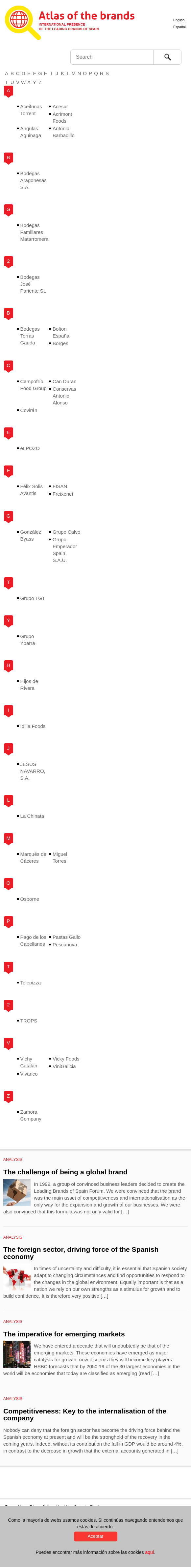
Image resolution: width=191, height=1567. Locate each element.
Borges (60, 343)
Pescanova (65, 944)
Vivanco (29, 1074)
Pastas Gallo (67, 937)
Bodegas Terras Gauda (30, 335)
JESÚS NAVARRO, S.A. (32, 771)
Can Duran (65, 381)
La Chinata (32, 816)
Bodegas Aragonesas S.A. (33, 180)
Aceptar (95, 1536)
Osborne (29, 899)
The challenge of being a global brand (65, 1172)
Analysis (12, 1159)
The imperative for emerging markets (64, 1334)
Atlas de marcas (69, 23)
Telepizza (30, 982)
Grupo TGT (32, 598)
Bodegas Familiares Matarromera (34, 232)
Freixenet (63, 494)
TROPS (28, 1020)
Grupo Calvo (66, 532)
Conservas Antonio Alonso (64, 395)
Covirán (28, 410)
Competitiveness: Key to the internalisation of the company (84, 1414)
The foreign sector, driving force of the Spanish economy (80, 1253)
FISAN (60, 486)
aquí (149, 1552)
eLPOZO (30, 448)
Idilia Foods (33, 726)
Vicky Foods (66, 1059)
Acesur (60, 106)
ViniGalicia (64, 1066)
